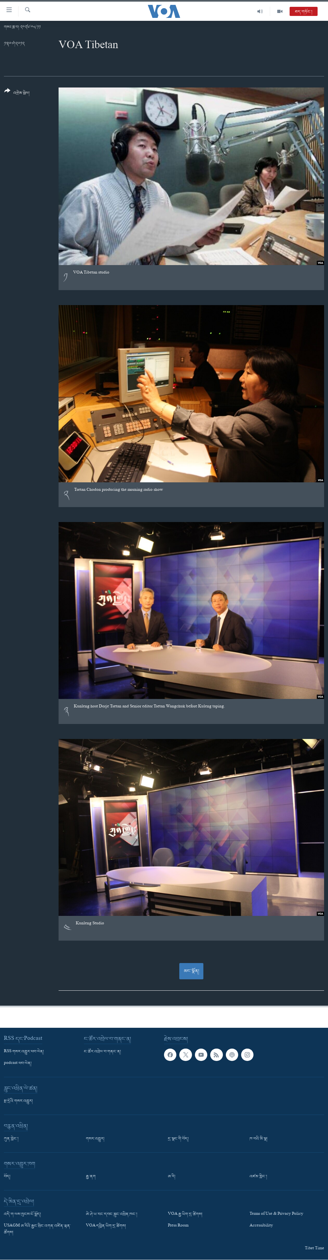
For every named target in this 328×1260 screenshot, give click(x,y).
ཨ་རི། (171, 1176)
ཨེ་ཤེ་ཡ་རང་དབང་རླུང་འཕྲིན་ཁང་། (111, 1214)
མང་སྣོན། (191, 971)
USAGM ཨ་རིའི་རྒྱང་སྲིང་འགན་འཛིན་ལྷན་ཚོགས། (37, 1229)
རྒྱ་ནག (91, 1176)
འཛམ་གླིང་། (258, 1176)
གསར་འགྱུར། (95, 1139)
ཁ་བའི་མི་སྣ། (258, 1139)
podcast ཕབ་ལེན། (18, 1063)
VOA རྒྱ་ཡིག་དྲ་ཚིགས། (185, 1214)
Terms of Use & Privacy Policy (276, 1214)
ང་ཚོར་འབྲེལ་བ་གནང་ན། (102, 1052)
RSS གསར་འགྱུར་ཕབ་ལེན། (24, 1052)
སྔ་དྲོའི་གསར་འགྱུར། (18, 1101)
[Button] (17, 94)
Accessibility (261, 1226)
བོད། (7, 1176)
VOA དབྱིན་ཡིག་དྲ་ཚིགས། (106, 1226)
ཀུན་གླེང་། (11, 1139)
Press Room (178, 1226)
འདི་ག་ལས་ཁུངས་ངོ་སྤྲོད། (22, 1214)
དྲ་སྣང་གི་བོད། (178, 1139)
